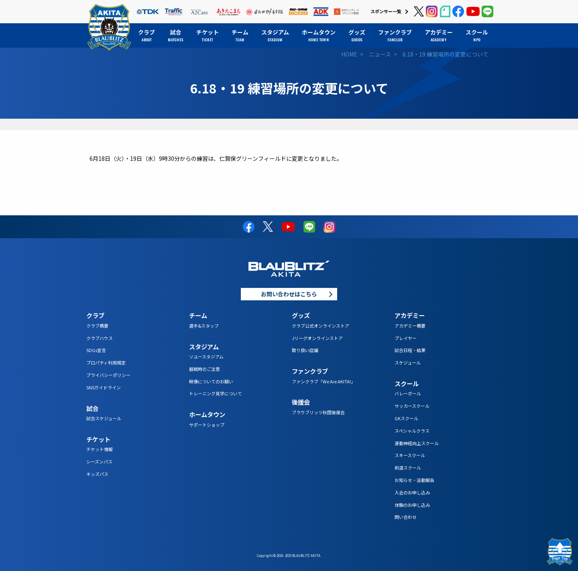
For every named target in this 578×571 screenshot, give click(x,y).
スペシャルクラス (412, 430)
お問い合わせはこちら (289, 294)
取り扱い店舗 (305, 350)
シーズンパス (99, 461)
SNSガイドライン (103, 387)
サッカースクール (412, 406)
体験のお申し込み (412, 505)
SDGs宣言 (96, 350)
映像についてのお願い (211, 381)
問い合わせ (406, 517)
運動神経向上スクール (417, 443)
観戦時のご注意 (204, 369)
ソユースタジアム (206, 356)
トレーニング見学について (215, 393)
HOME (349, 54)
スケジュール (408, 362)
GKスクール (406, 418)
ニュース (380, 54)
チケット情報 (99, 449)
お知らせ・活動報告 (414, 480)
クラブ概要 (97, 325)
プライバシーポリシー (108, 375)
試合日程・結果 (410, 350)
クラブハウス (99, 338)
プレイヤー (406, 338)
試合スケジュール (103, 418)
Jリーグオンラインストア (317, 338)
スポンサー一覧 (385, 11)
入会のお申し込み (412, 492)
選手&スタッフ (204, 325)
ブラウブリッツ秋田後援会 (318, 412)
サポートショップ (206, 424)
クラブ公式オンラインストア (320, 325)
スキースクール (410, 455)
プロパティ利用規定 (106, 362)
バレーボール (408, 393)
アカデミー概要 (410, 325)
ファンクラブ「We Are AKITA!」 (323, 381)
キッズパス (97, 474)
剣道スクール (408, 467)
